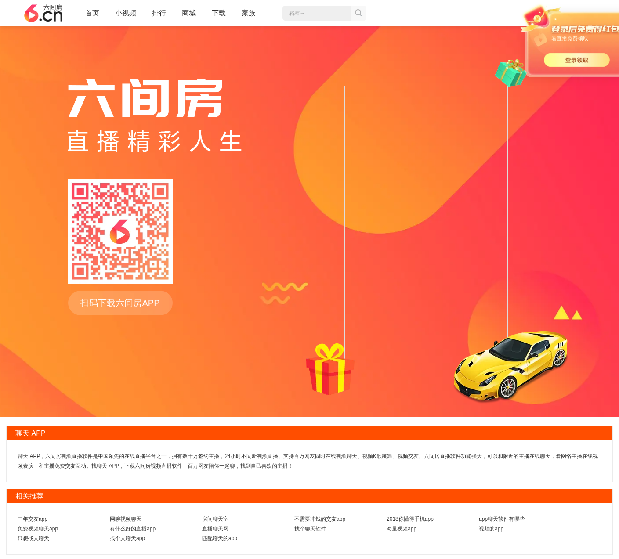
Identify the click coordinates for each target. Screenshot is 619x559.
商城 (189, 16)
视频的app (491, 529)
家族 (249, 16)
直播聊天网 (215, 529)
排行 (159, 13)
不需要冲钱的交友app (319, 519)
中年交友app (32, 519)
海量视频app (401, 529)
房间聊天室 (215, 519)
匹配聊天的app (219, 538)
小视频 (125, 16)
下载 (219, 13)
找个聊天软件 (310, 529)
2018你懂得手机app (410, 519)
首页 (92, 16)
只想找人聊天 (33, 538)
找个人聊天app (127, 538)
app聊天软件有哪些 (502, 519)
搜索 (358, 13)
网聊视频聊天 (125, 519)
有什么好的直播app (133, 529)
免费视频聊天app (38, 529)
